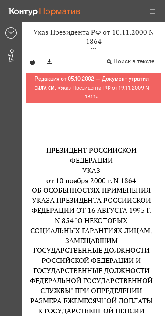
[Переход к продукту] (45, 11)
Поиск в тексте (133, 61)
